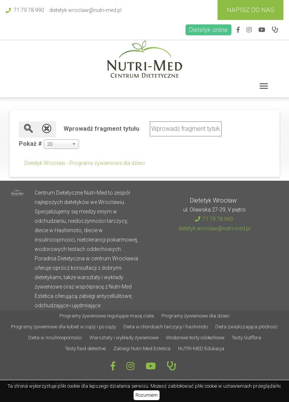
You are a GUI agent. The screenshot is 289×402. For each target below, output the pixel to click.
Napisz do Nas (250, 10)
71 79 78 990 (25, 10)
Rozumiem (146, 395)
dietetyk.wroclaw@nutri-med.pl (85, 10)
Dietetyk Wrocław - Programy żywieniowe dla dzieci (84, 163)
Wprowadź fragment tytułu (102, 128)
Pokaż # (30, 143)
